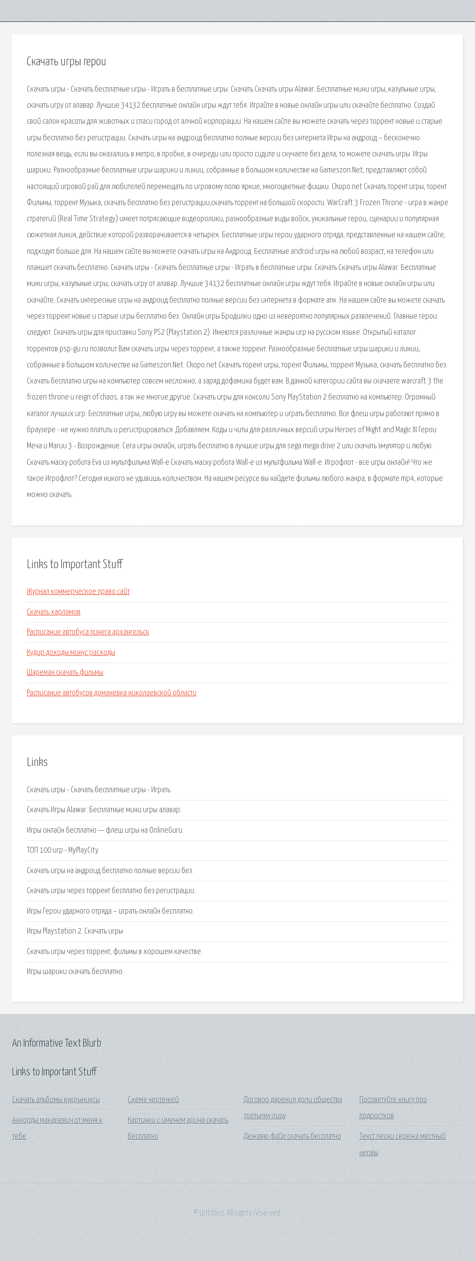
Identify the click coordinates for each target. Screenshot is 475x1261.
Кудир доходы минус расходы (71, 653)
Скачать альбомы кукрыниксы (56, 1100)
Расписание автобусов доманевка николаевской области (112, 693)
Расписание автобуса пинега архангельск (88, 632)
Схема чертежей (153, 1100)
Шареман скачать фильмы (65, 673)
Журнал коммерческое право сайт (78, 592)
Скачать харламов (53, 612)
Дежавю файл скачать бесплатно (292, 1136)
